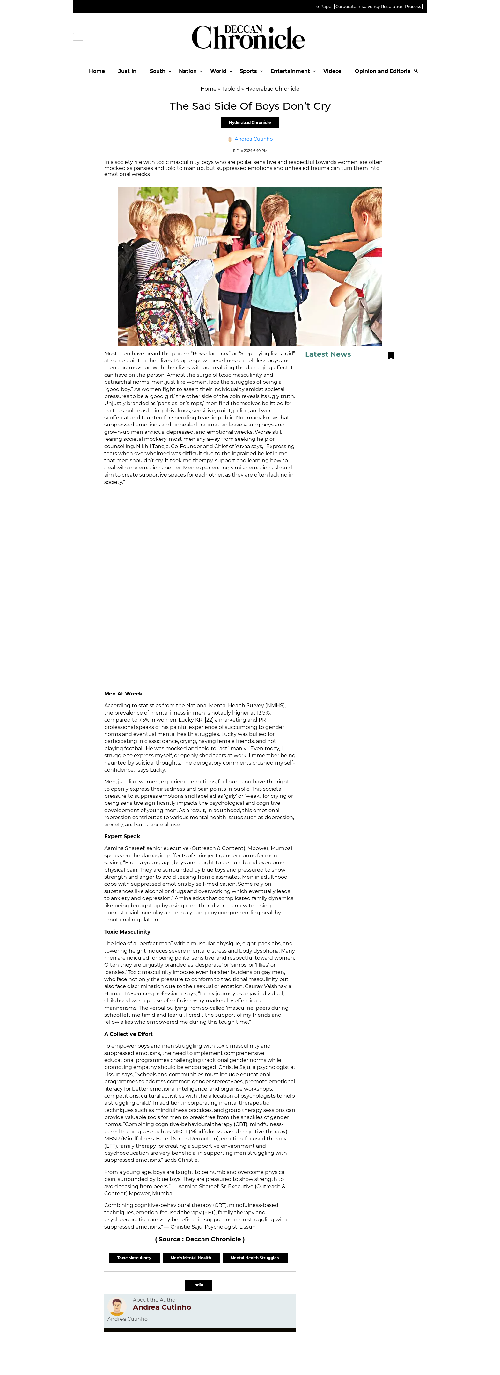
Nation (188, 71)
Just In (127, 71)
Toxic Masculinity (134, 1257)
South (157, 71)
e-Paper (324, 6)
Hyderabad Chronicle (250, 122)
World (218, 71)
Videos (332, 71)
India (198, 1285)
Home (97, 71)
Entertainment (290, 71)
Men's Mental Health (191, 1257)
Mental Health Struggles (255, 1257)
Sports (248, 71)
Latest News (328, 354)
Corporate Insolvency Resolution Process (378, 6)
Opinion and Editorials (385, 71)
